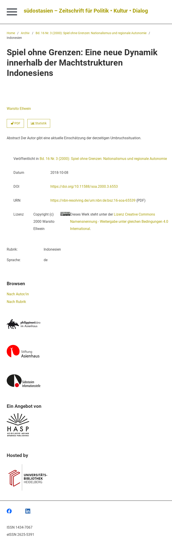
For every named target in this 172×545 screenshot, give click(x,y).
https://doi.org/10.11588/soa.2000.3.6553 (84, 186)
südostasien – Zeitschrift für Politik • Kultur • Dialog (86, 11)
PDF (15, 123)
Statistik (39, 123)
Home (11, 33)
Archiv (25, 33)
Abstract (13, 138)
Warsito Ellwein (19, 108)
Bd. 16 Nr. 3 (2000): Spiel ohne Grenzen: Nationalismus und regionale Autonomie (91, 33)
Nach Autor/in (18, 294)
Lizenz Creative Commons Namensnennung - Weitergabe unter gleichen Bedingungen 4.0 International (119, 221)
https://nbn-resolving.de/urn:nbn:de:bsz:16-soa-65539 (92, 200)
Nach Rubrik (16, 302)
